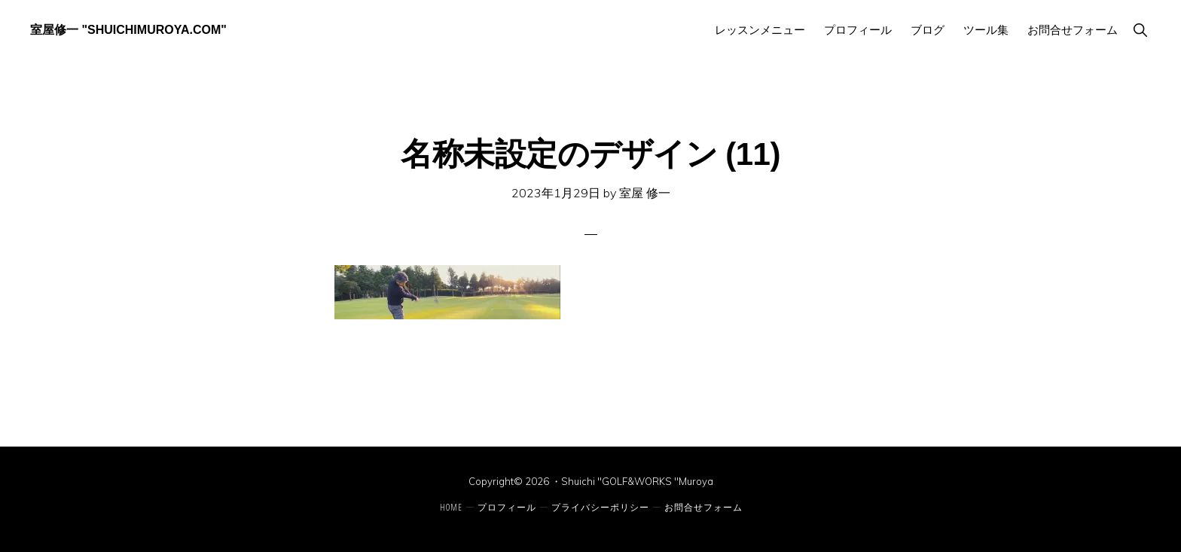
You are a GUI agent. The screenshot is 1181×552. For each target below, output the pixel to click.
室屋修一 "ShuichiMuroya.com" (128, 29)
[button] (1140, 29)
